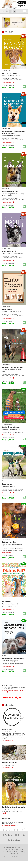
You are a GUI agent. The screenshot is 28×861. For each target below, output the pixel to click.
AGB (13, 857)
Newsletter (20, 835)
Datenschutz (20, 857)
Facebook (7, 835)
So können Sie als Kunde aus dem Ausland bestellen (12, 691)
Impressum (7, 857)
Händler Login (14, 840)
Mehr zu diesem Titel (7, 82)
